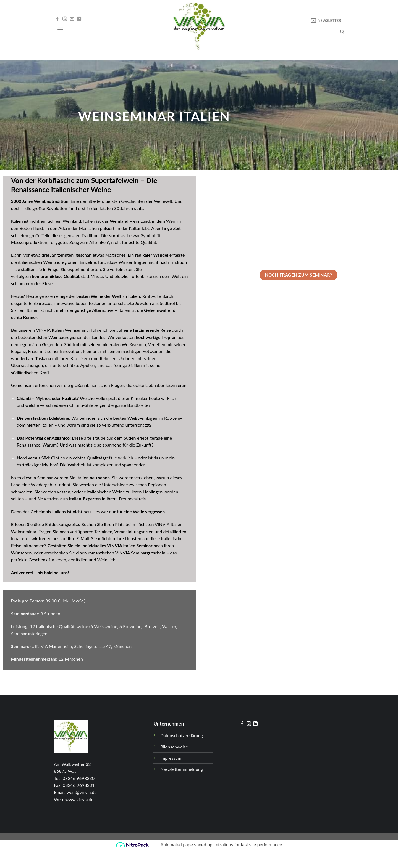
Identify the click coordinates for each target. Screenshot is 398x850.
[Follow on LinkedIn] (79, 19)
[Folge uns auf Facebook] (57, 19)
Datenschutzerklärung (181, 735)
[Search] (342, 31)
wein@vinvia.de (82, 792)
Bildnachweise (174, 746)
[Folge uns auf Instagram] (64, 19)
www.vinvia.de (79, 799)
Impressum (170, 758)
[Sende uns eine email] (72, 19)
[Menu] (60, 29)
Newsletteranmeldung (181, 769)
